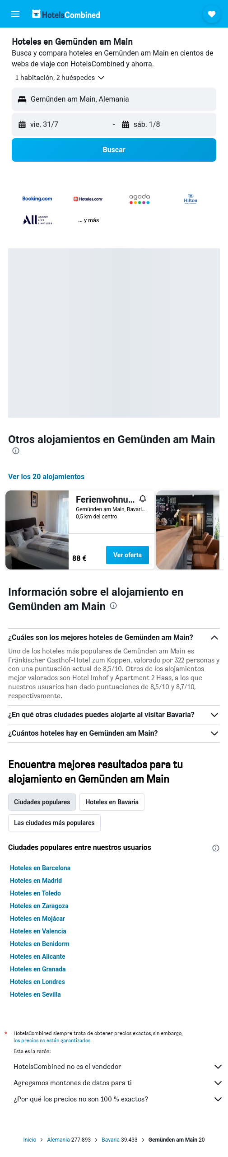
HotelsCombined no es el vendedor (118, 1066)
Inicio (30, 1140)
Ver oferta (127, 555)
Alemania (58, 1140)
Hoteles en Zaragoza (39, 906)
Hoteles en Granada (38, 969)
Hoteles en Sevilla (35, 994)
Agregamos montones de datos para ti (118, 1083)
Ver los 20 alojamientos (46, 476)
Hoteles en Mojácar (37, 918)
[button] (15, 14)
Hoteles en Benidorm (40, 943)
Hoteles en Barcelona (40, 868)
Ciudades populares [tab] (42, 802)
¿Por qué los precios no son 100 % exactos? (118, 1099)
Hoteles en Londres (37, 981)
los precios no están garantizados (52, 1040)
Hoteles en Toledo (35, 893)
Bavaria (111, 1140)
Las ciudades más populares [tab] (54, 822)
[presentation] (16, 451)
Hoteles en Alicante (37, 956)
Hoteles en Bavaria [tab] (112, 802)
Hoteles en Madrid (36, 880)
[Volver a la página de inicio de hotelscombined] (66, 13)
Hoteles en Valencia (38, 931)
